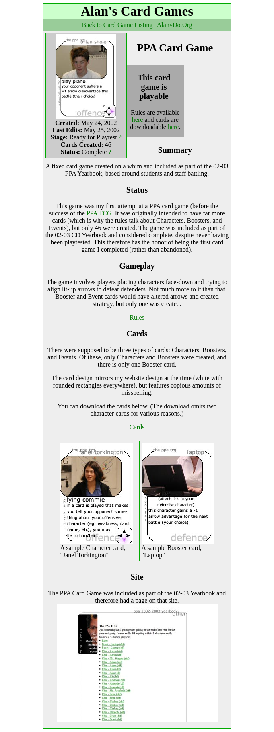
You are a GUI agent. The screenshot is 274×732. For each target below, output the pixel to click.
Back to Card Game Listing (117, 24)
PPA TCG (99, 213)
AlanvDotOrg (174, 24)
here (137, 119)
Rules (137, 317)
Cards (137, 427)
